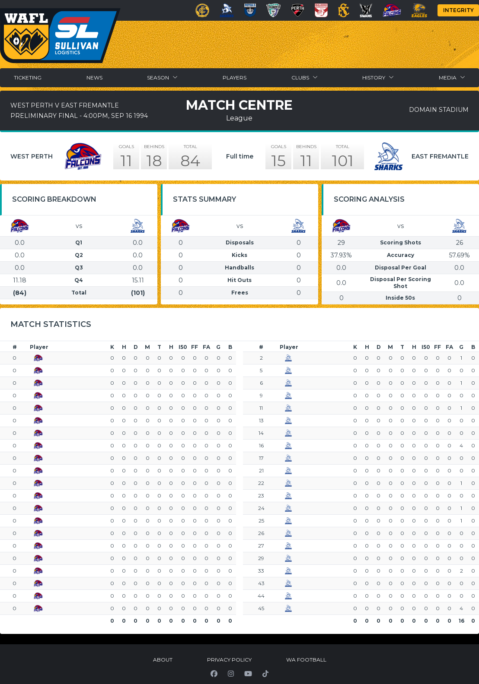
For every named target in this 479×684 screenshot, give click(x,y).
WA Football (306, 659)
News (94, 77)
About (162, 659)
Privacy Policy (229, 659)
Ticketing (28, 77)
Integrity (458, 10)
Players (234, 77)
